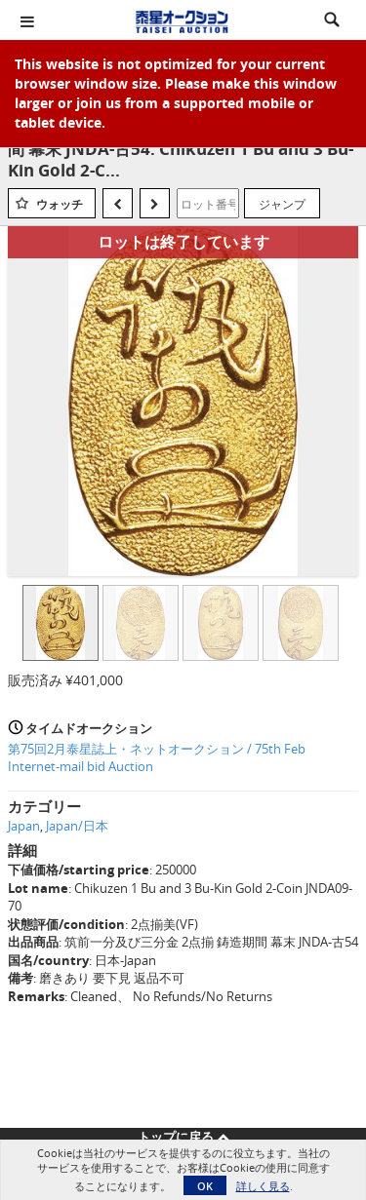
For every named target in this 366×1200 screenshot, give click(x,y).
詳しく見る (263, 1186)
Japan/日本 (77, 825)
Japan (24, 825)
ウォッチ (59, 204)
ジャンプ (282, 204)
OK (205, 1186)
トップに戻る (183, 1136)
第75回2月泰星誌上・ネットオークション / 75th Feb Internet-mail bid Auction (156, 758)
